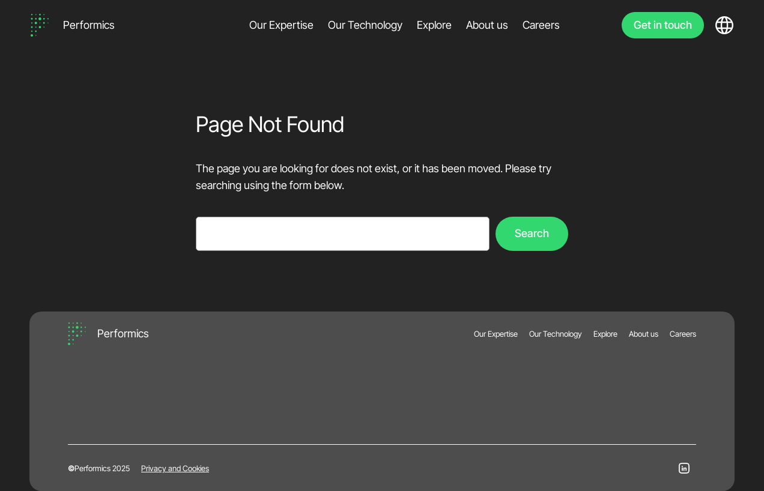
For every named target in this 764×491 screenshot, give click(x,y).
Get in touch (663, 25)
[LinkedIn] (684, 468)
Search (532, 233)
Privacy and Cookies (175, 468)
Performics (89, 25)
